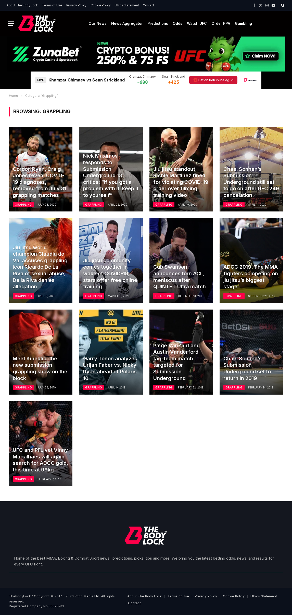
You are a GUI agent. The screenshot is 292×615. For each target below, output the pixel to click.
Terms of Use (52, 5)
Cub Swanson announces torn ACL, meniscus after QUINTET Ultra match (179, 277)
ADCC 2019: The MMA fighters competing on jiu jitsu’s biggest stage (250, 277)
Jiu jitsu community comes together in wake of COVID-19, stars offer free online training (110, 273)
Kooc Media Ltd (87, 596)
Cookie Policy (101, 5)
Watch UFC (197, 23)
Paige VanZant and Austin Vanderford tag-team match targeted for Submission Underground (176, 361)
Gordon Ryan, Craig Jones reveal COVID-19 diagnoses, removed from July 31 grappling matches (39, 182)
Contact (148, 5)
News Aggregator (127, 23)
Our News (97, 23)
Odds (177, 23)
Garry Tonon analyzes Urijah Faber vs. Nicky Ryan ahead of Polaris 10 (110, 368)
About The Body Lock (22, 5)
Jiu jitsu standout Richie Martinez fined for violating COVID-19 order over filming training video (180, 182)
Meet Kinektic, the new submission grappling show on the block (40, 368)
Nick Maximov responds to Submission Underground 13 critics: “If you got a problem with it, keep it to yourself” (110, 175)
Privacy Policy (76, 5)
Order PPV (220, 23)
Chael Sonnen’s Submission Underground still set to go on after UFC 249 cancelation (251, 182)
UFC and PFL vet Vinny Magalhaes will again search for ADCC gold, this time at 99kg (40, 460)
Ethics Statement (127, 5)
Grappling (23, 204)
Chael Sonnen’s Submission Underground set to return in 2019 (247, 368)
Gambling (243, 23)
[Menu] (11, 23)
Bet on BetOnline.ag (213, 79)
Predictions (157, 23)
